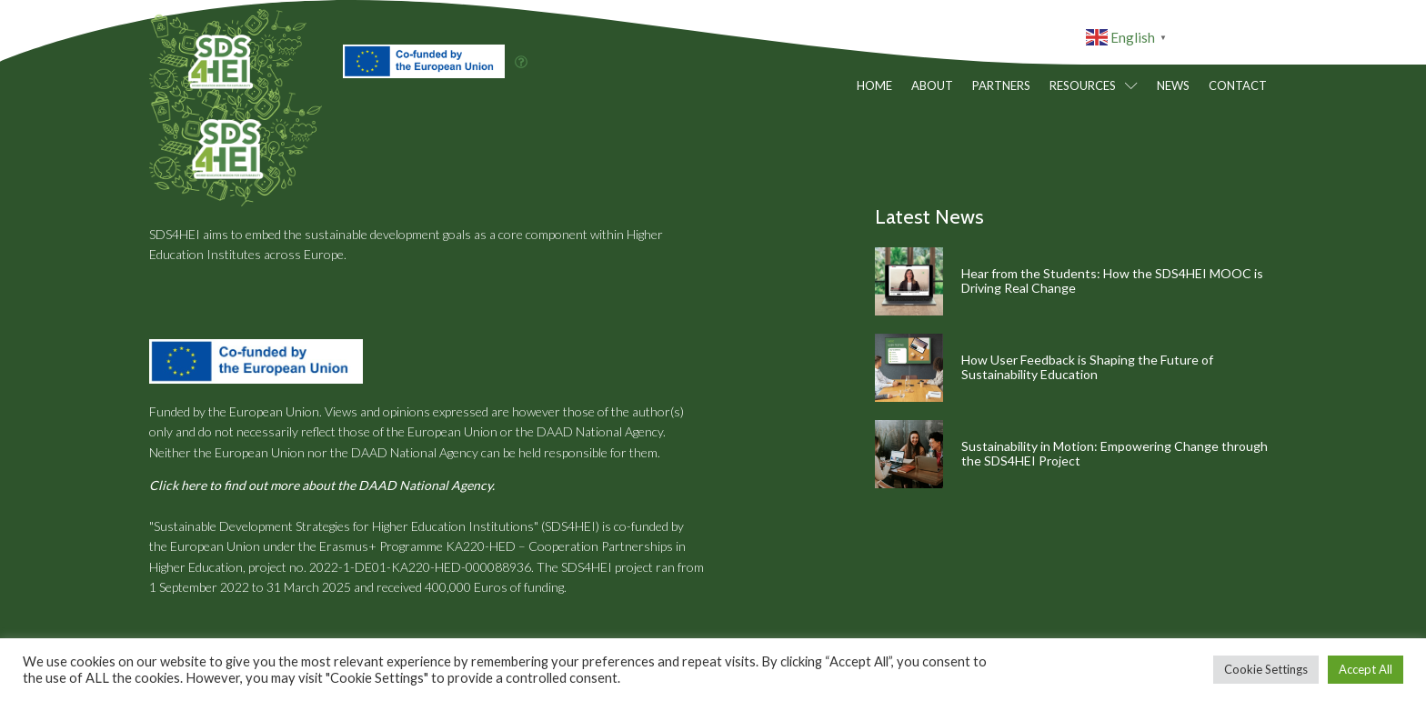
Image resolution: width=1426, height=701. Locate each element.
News (1173, 85)
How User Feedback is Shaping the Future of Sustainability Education (1087, 367)
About (932, 85)
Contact (1238, 85)
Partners (1001, 85)
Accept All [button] (1365, 669)
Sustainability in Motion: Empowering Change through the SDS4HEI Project (1114, 453)
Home (874, 85)
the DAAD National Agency (589, 431)
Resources (1093, 85)
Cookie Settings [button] (1266, 669)
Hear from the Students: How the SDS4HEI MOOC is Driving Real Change (1112, 280)
